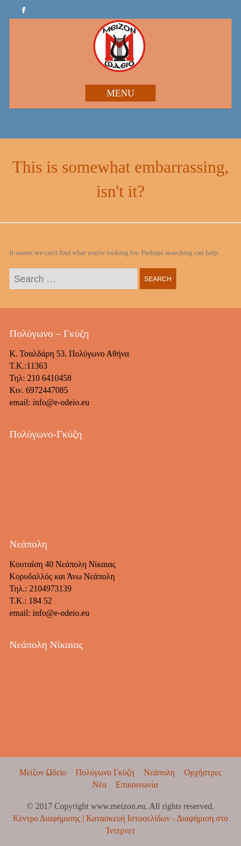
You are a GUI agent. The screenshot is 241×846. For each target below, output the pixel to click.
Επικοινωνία (137, 784)
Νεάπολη (159, 772)
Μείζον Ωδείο (42, 772)
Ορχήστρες (203, 772)
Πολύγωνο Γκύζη (104, 772)
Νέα (99, 784)
